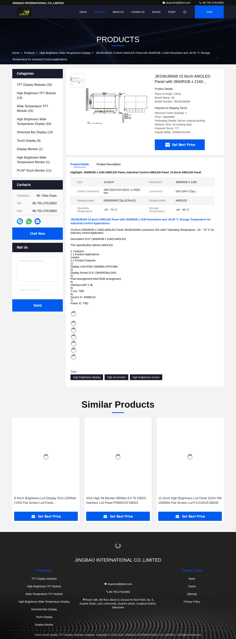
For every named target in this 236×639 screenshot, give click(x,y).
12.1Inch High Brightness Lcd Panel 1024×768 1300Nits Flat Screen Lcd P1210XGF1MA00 (189, 500)
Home (83, 11)
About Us (118, 11)
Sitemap (192, 594)
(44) (34, 121)
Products (99, 11)
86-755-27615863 (211, 2)
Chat (209, 11)
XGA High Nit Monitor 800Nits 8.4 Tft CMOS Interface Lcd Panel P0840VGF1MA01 (116, 500)
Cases (192, 586)
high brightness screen (146, 377)
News (191, 578)
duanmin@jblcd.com (176, 2)
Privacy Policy (192, 601)
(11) (34, 170)
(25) (34, 84)
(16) (32, 108)
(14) (36, 95)
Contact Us (138, 11)
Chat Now (37, 234)
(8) (29, 140)
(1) (30, 149)
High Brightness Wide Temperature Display (65, 52)
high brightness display (86, 377)
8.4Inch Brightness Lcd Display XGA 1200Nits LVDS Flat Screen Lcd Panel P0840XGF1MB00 (45, 501)
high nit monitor (116, 377)
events (156, 11)
